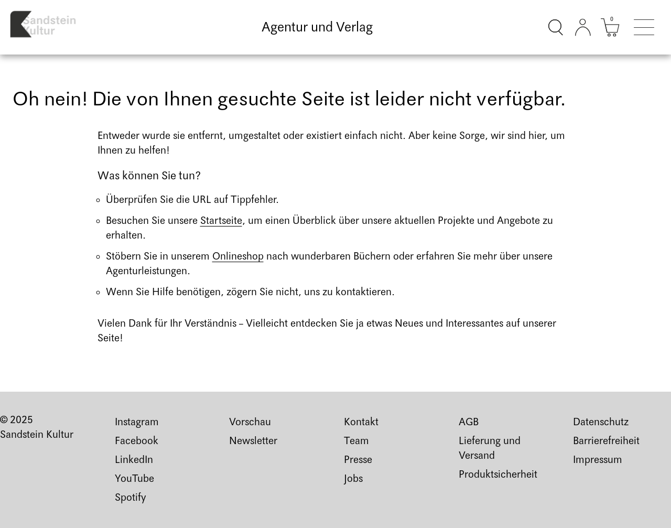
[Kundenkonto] (582, 27)
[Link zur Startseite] (51, 27)
